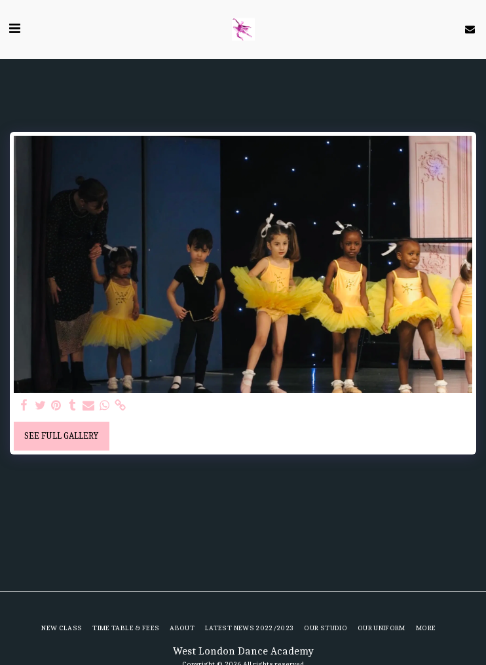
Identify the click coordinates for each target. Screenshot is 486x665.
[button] (14, 28)
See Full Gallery (61, 435)
